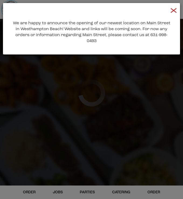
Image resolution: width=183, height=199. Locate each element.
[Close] (173, 10)
